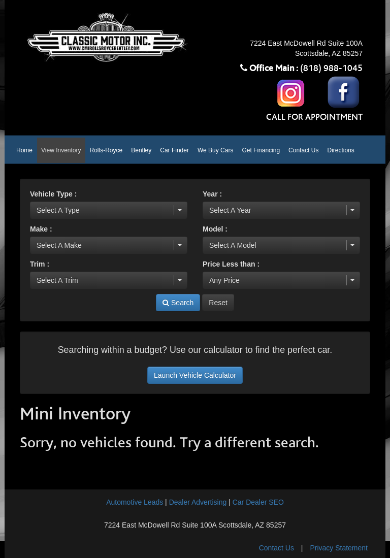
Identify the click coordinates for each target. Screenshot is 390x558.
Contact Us (303, 150)
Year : (212, 194)
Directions (340, 150)
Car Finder (174, 150)
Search (177, 303)
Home (24, 150)
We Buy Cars (215, 150)
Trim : (39, 264)
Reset (218, 303)
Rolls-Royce (106, 150)
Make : (41, 229)
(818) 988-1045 (331, 68)
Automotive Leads (134, 502)
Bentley (141, 150)
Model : (215, 229)
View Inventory (61, 150)
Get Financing (261, 150)
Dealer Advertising (198, 502)
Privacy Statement (339, 548)
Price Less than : (231, 264)
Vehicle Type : (53, 194)
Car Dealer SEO (258, 502)
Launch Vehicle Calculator (195, 375)
